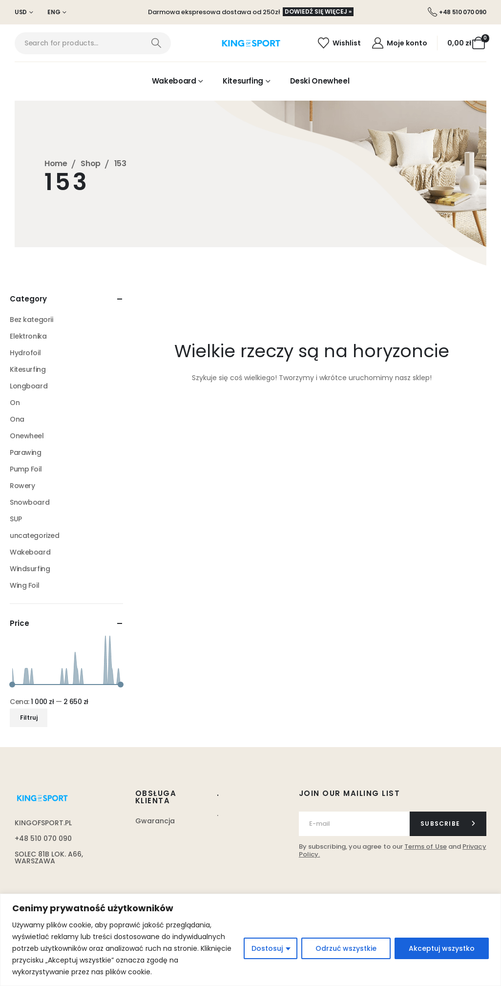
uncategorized (35, 535)
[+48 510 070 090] (457, 12)
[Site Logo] (250, 43)
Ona (17, 419)
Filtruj (29, 717)
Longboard (28, 386)
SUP (16, 519)
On (15, 402)
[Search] (156, 43)
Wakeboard (174, 81)
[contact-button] (448, 824)
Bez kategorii (31, 319)
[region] (250, 940)
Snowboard (29, 502)
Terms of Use (425, 846)
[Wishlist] (339, 43)
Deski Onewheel (320, 81)
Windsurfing (30, 569)
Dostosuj (267, 948)
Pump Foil (26, 469)
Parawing (26, 452)
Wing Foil (24, 585)
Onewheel (27, 436)
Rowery (22, 486)
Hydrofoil (25, 353)
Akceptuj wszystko (442, 948)
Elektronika (28, 336)
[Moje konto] (399, 43)
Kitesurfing (243, 81)
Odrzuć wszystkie (345, 948)
